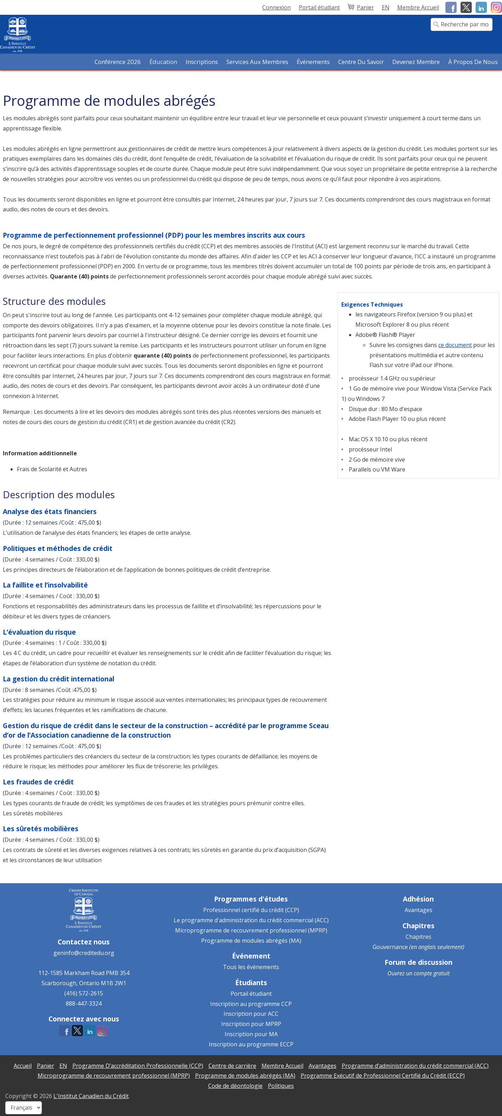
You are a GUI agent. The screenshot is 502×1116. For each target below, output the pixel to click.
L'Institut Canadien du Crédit (91, 1096)
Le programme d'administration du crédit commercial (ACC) (251, 920)
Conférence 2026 (118, 62)
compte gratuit (432, 973)
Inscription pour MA (251, 1034)
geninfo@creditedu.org (83, 953)
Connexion (276, 7)
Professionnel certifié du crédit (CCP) (251, 910)
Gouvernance (390, 947)
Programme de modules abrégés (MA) (251, 940)
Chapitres (418, 937)
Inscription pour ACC (251, 1014)
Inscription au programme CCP (251, 1004)
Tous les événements (251, 967)
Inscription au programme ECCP (251, 1044)
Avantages (418, 910)
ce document (455, 345)
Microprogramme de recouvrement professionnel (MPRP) (251, 930)
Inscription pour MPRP (251, 1024)
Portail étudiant (251, 994)
